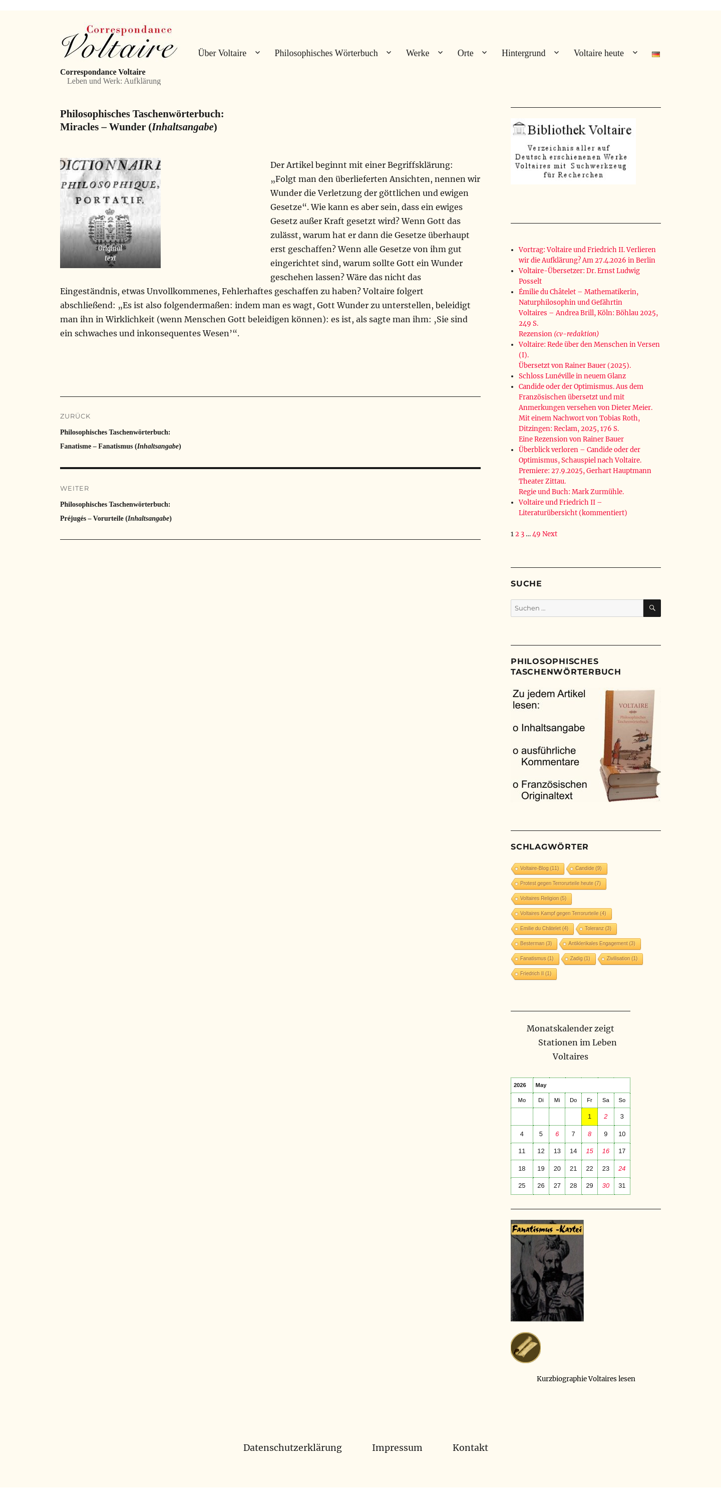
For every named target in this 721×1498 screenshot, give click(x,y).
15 (589, 1151)
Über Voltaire (222, 53)
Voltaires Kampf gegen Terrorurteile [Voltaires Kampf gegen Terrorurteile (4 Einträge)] (563, 913)
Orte (466, 53)
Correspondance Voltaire (103, 72)
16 (605, 1151)
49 (536, 534)
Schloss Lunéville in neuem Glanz (572, 376)
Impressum (397, 1447)
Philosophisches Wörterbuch (326, 53)
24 (621, 1168)
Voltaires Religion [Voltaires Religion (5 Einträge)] (543, 898)
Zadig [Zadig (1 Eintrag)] (580, 958)
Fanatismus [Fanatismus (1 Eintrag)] (537, 958)
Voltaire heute (599, 53)
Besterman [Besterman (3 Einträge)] (536, 943)
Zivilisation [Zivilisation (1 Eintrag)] (622, 958)
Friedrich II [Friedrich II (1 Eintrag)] (535, 973)
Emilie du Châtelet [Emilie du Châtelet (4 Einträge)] (544, 928)
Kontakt (470, 1447)
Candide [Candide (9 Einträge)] (588, 868)
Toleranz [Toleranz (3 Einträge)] (598, 928)
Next (549, 534)
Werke (418, 53)
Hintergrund (524, 53)
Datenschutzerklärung (292, 1447)
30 (605, 1185)
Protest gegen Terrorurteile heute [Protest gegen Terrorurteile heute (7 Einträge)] (560, 883)
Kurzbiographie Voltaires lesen (586, 1379)
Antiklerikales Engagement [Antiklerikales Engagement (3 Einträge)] (601, 943)
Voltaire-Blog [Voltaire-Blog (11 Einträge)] (539, 868)
